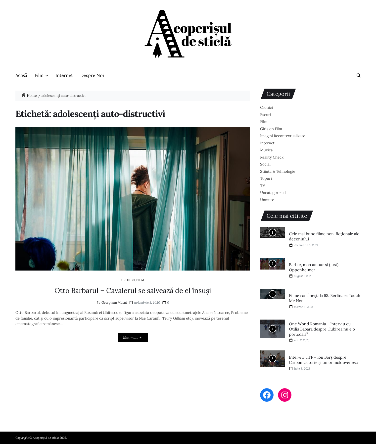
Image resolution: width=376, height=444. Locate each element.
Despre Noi (92, 75)
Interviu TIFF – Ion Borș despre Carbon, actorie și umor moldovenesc (323, 360)
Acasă (21, 75)
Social (265, 164)
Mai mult (132, 337)
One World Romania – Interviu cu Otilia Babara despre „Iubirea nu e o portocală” (322, 329)
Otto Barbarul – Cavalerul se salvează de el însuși (132, 290)
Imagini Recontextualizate (282, 135)
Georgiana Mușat (114, 302)
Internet (64, 75)
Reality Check (271, 157)
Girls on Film (271, 128)
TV (262, 185)
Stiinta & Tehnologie (277, 171)
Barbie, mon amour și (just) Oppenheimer (313, 267)
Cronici (128, 279)
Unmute (267, 199)
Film (41, 75)
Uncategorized (273, 192)
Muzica (266, 150)
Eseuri (265, 114)
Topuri (266, 178)
